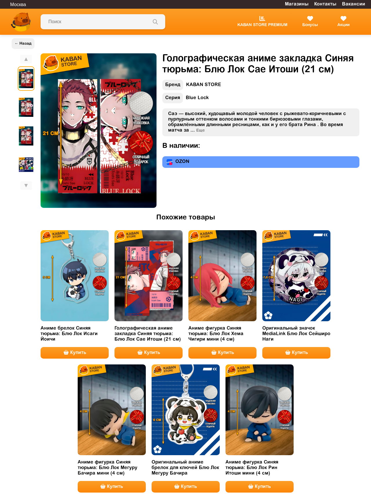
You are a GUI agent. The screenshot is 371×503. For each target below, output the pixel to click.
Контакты (325, 4)
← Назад (23, 44)
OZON (178, 162)
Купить (74, 352)
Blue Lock (185, 99)
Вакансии (353, 4)
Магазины (296, 4)
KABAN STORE (191, 86)
